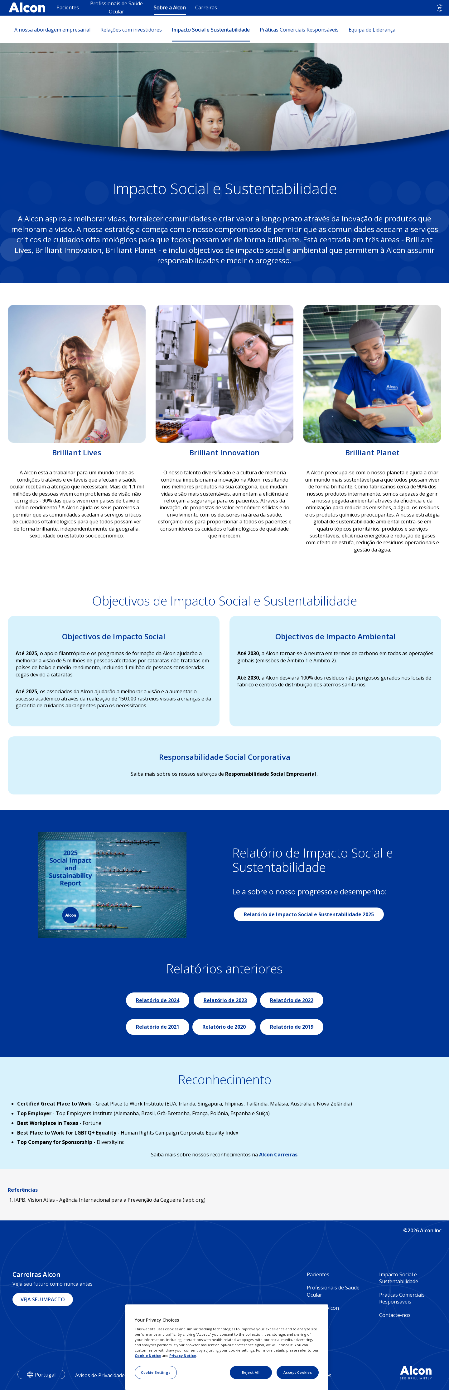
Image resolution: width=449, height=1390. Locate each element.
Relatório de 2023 (225, 1000)
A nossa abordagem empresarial (52, 29)
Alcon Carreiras (278, 1154)
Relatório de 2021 (157, 1026)
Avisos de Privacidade (100, 1375)
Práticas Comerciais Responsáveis (299, 29)
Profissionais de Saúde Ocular (116, 7)
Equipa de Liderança (372, 29)
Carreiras (206, 7)
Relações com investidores (131, 29)
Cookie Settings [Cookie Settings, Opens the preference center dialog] (156, 1372)
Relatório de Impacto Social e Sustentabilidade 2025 (309, 914)
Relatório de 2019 (291, 1026)
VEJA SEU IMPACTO (43, 1299)
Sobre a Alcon (170, 7)
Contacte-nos (395, 1315)
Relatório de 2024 (157, 1000)
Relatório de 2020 (224, 1026)
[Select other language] (440, 8)
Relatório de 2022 (291, 1000)
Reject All (251, 1372)
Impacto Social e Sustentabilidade (211, 29)
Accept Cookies (297, 1372)
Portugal (45, 1374)
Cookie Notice (148, 1355)
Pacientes (67, 7)
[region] (226, 1347)
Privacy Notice (182, 1355)
